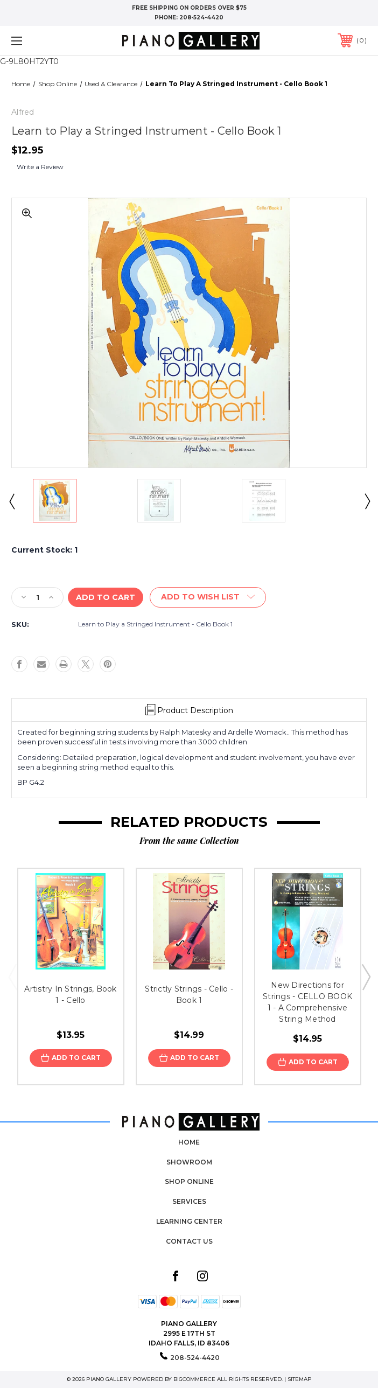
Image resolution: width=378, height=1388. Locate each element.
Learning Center (189, 1221)
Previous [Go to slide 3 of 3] (12, 976)
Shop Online (189, 1181)
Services (189, 1201)
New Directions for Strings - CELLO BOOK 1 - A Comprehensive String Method (307, 1002)
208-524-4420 (201, 17)
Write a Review (40, 167)
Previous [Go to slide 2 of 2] (11, 501)
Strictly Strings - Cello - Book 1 (189, 994)
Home (189, 1142)
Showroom (189, 1162)
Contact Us (189, 1241)
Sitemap (300, 1379)
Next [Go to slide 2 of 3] (365, 976)
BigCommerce (194, 1379)
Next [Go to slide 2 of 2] (367, 501)
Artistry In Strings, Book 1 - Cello (70, 994)
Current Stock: (44, 550)
